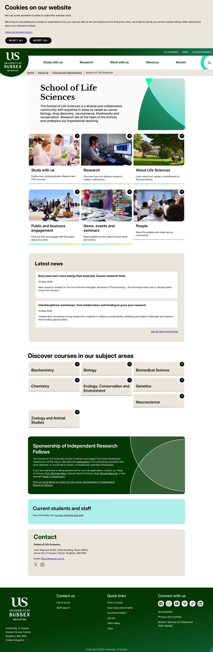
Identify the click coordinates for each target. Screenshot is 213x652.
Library (111, 611)
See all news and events (164, 331)
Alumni (181, 62)
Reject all (16, 40)
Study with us (53, 62)
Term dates (113, 616)
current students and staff (69, 508)
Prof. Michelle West (55, 466)
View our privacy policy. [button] (18, 32)
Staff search (63, 600)
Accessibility (171, 52)
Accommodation (116, 606)
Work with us (119, 62)
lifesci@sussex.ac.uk (52, 551)
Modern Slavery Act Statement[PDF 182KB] (175, 617)
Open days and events (120, 600)
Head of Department (53, 469)
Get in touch (63, 595)
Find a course (115, 595)
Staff (185, 52)
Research (86, 62)
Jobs (110, 621)
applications (83, 454)
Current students (201, 52)
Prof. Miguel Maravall (105, 466)
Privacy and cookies (169, 610)
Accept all (40, 40)
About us (152, 62)
